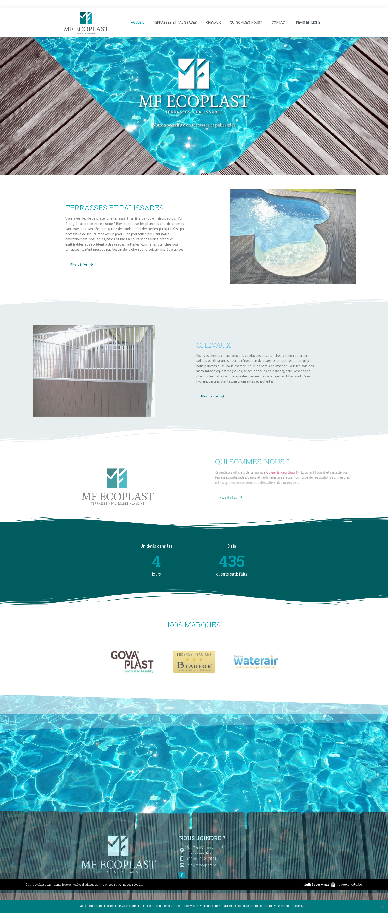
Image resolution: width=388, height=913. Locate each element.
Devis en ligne (308, 23)
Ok (307, 905)
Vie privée (106, 884)
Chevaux (213, 23)
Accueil (137, 23)
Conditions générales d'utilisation (76, 884)
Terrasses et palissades (175, 23)
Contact (279, 23)
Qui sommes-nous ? (246, 23)
